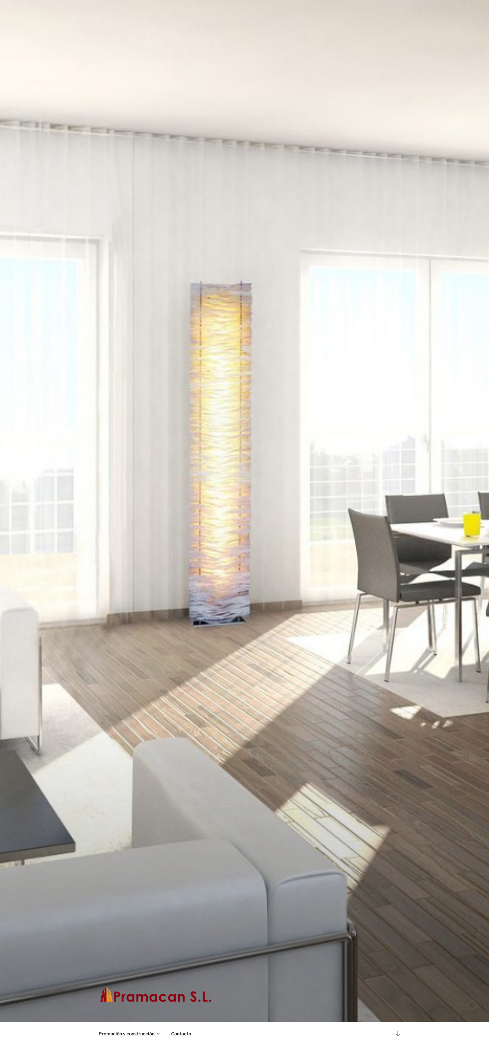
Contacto (181, 1033)
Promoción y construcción (130, 1033)
